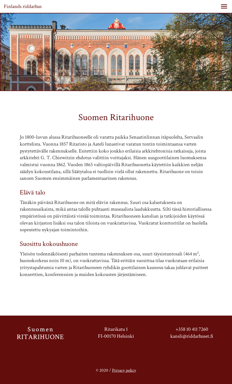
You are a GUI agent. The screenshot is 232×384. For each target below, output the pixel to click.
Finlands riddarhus (23, 6)
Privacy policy (124, 370)
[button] (224, 6)
